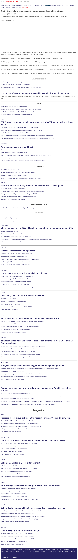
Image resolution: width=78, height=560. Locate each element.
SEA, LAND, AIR (5, 437)
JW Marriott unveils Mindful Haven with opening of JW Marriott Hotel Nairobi (21, 426)
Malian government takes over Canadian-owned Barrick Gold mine (18, 242)
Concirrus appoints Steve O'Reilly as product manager (15, 264)
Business (7, 5)
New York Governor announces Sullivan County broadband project (18, 196)
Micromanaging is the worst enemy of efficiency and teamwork (30, 318)
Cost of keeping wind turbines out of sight (20, 530)
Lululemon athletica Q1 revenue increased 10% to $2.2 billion (17, 306)
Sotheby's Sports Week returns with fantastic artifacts (15, 429)
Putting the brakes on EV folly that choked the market (15, 324)
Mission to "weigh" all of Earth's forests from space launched (17, 533)
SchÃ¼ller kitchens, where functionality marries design (15, 476)
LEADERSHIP (4, 362)
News (2, 5)
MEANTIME (4, 527)
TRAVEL (3, 414)
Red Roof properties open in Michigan (11, 431)
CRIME (2, 385)
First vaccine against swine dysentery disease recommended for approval (20, 348)
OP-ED (2, 315)
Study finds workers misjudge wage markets (12, 371)
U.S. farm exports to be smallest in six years (12, 82)
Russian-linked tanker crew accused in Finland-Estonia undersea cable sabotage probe (24, 133)
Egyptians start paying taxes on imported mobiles (14, 175)
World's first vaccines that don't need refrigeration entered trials (17, 513)
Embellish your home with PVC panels (11, 465)
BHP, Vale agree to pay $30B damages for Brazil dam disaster (17, 398)
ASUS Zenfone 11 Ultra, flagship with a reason (13, 493)
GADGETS (3, 482)
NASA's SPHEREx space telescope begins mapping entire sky (17, 536)
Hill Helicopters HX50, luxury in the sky (11, 446)
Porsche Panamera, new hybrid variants (11, 451)
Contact (67, 551)
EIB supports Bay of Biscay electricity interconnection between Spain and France (22, 158)
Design (2, 7)
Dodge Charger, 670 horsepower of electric (12, 454)
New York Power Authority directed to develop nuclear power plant (32, 185)
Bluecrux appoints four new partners (18, 251)
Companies (19, 5)
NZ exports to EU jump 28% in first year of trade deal (15, 284)
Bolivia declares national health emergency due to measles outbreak (33, 508)
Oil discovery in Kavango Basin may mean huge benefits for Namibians (20, 326)
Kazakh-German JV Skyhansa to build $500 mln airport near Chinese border (21, 111)
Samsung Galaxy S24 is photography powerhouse (14, 496)
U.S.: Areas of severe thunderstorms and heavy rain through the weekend (35, 93)
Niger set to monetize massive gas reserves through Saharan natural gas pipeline (22, 321)
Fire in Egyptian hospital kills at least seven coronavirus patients (18, 172)
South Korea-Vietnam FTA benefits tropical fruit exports (15, 84)
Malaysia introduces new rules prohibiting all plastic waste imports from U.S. (21, 109)
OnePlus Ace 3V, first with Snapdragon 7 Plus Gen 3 (15, 491)
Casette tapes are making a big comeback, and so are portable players (19, 499)
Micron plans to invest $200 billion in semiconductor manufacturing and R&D (21, 178)
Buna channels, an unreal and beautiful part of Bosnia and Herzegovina (20, 423)
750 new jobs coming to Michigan (9, 218)
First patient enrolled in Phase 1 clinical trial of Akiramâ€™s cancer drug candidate (23, 516)
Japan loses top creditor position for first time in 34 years (16, 281)
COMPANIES (4, 225)
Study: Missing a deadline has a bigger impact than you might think (32, 366)
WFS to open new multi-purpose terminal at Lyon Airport (16, 221)
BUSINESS (4, 144)
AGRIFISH (3, 337)
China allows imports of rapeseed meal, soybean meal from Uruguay (19, 357)
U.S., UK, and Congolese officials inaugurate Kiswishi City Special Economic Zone (23, 160)
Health (13, 7)
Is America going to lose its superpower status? (13, 332)
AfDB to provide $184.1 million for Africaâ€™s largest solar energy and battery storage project (26, 155)
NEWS (2, 119)
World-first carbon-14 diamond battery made (12, 544)
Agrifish (47, 5)
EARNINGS (4, 292)
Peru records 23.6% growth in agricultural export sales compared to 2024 (20, 354)
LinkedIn (18, 554)
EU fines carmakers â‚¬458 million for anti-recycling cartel (16, 393)
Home (2, 549)
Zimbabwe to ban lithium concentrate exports (13, 199)
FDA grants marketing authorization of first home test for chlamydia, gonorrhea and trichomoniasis (27, 519)
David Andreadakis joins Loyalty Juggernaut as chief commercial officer (20, 259)
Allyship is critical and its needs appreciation (12, 379)
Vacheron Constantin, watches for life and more (13, 474)
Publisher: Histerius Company (9, 557)
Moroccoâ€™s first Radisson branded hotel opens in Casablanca (18, 420)
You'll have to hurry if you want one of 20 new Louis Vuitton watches (19, 468)
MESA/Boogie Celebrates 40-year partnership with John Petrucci (31, 485)
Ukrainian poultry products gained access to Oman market (16, 114)
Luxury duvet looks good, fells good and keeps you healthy (16, 471)
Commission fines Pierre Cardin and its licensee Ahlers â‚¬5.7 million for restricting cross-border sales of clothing (31, 396)
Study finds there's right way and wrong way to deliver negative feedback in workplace (24, 376)
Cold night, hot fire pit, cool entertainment (20, 463)
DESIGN (3, 459)
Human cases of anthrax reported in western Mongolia (15, 521)
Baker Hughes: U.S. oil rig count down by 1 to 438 (14, 152)
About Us (60, 551)
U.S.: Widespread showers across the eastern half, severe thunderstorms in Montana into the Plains (27, 138)
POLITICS (3, 182)
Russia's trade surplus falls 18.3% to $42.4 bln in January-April (17, 276)
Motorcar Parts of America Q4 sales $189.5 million (14, 301)
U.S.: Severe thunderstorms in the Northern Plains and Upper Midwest (19, 127)
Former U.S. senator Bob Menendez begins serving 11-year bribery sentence (21, 130)
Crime (59, 5)
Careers (25, 5)
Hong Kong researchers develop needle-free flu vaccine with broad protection (21, 511)
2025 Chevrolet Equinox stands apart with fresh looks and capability (19, 443)
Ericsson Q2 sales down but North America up (22, 296)
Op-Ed (42, 5)
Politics (13, 5)
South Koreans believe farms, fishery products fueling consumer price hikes (21, 87)
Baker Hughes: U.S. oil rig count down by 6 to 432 (14, 106)
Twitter (12, 554)
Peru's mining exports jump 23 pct (17, 147)
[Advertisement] (13, 31)
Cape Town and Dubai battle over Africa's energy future (15, 329)
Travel (63, 5)
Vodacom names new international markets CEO (14, 256)
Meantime (18, 7)
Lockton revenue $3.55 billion (8, 298)
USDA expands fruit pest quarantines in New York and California (18, 351)
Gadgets (8, 7)
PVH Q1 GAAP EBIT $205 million (9, 309)
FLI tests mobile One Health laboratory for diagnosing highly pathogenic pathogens (23, 346)
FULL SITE (26, 554)
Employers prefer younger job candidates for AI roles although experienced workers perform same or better (29, 368)
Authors (43, 551)
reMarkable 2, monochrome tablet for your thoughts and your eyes (18, 488)
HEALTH (3, 504)
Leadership (53, 5)
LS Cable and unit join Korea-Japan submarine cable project (17, 234)
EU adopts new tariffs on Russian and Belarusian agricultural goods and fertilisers (22, 191)
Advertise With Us (51, 551)
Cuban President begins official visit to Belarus (13, 188)
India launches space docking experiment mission (14, 541)
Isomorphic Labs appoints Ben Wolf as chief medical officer (16, 253)
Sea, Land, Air (70, 5)
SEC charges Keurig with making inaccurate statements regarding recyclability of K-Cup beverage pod (28, 404)
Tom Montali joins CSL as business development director (16, 261)
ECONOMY (4, 270)
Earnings (37, 5)
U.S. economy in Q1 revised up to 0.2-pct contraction (15, 279)
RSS (7, 554)
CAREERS (3, 247)
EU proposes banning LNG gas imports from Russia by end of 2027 (19, 194)
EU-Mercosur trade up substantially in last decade (24, 273)
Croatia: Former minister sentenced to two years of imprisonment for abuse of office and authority (27, 135)
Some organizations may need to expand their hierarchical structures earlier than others (24, 374)
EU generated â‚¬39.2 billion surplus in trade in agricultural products (19, 287)
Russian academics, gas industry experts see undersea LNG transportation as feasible (24, 538)
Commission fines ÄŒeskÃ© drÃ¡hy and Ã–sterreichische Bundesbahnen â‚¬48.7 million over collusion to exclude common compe (35, 401)
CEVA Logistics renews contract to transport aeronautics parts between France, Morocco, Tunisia (26, 239)
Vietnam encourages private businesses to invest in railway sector (18, 150)
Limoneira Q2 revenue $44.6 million (10, 304)
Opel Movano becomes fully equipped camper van (14, 448)
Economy (30, 5)
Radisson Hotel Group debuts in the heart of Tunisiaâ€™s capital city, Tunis (36, 418)
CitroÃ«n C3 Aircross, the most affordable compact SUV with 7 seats (33, 440)
